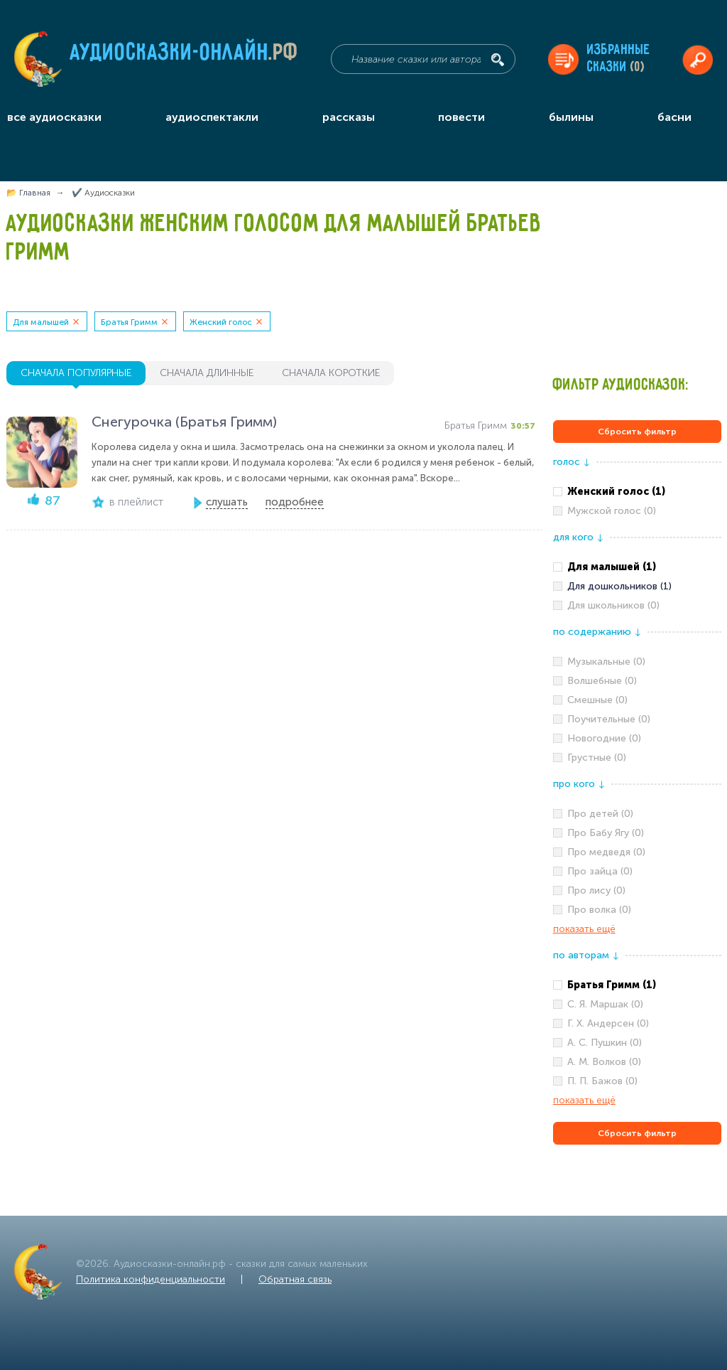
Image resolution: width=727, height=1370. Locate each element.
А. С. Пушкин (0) (604, 1043)
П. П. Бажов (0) (602, 1081)
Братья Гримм (129, 322)
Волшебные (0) (602, 681)
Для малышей (41, 322)
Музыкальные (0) (606, 661)
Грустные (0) (596, 757)
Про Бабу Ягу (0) (605, 833)
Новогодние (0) (604, 738)
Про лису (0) (596, 890)
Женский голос (221, 322)
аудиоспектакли (211, 117)
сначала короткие (331, 373)
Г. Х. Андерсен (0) (608, 1023)
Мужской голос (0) (611, 511)
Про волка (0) (599, 910)
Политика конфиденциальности (150, 1279)
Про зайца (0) (600, 871)
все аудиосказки (54, 117)
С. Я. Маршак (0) (605, 1004)
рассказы (348, 117)
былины (571, 117)
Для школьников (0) (613, 605)
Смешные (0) (597, 700)
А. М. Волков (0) (604, 1062)
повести (461, 117)
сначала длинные (206, 373)
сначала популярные (76, 373)
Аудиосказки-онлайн (184, 56)
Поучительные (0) (608, 719)
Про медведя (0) (606, 852)
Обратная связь (295, 1279)
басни (674, 117)
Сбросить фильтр (637, 432)
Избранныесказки (618, 58)
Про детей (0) (600, 814)
